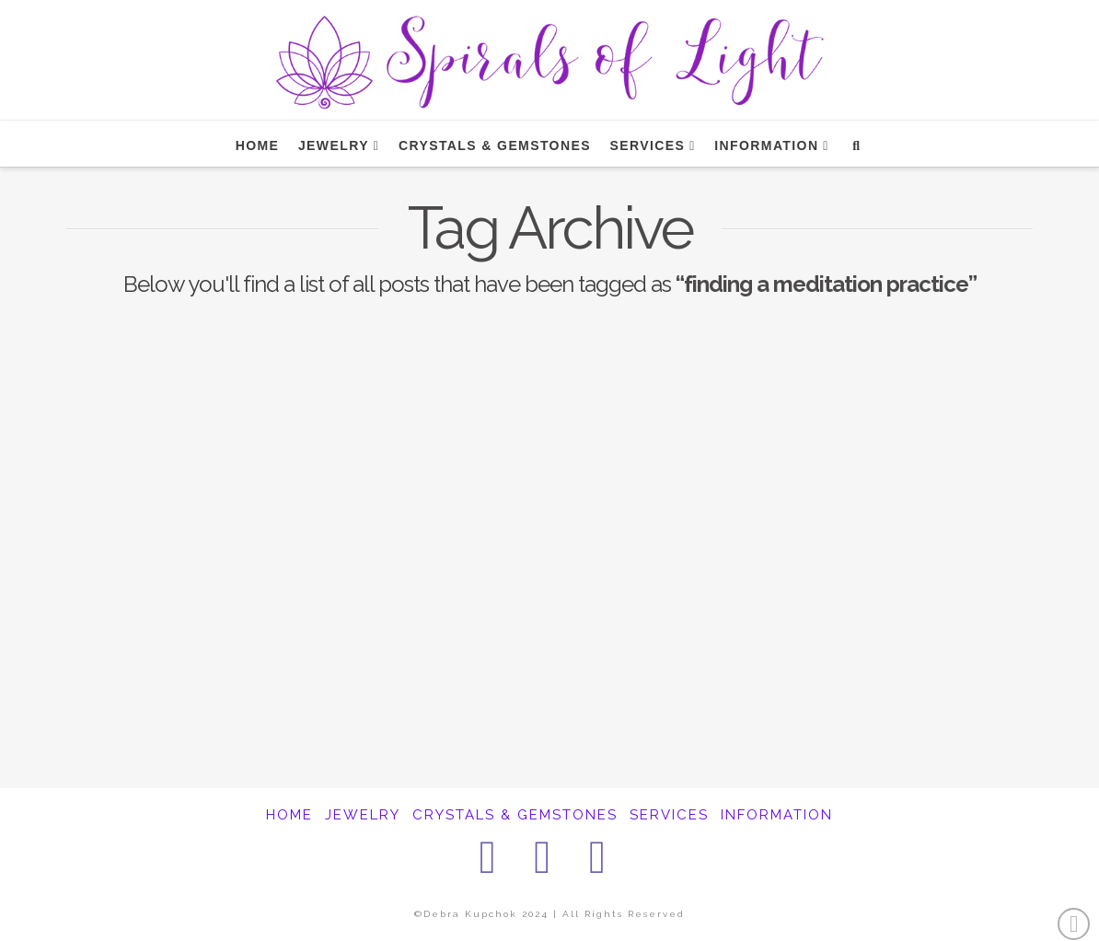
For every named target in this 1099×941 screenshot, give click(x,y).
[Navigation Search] (855, 144)
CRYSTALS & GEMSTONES (515, 815)
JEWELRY (362, 815)
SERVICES (669, 815)
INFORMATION (777, 815)
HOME (289, 815)
